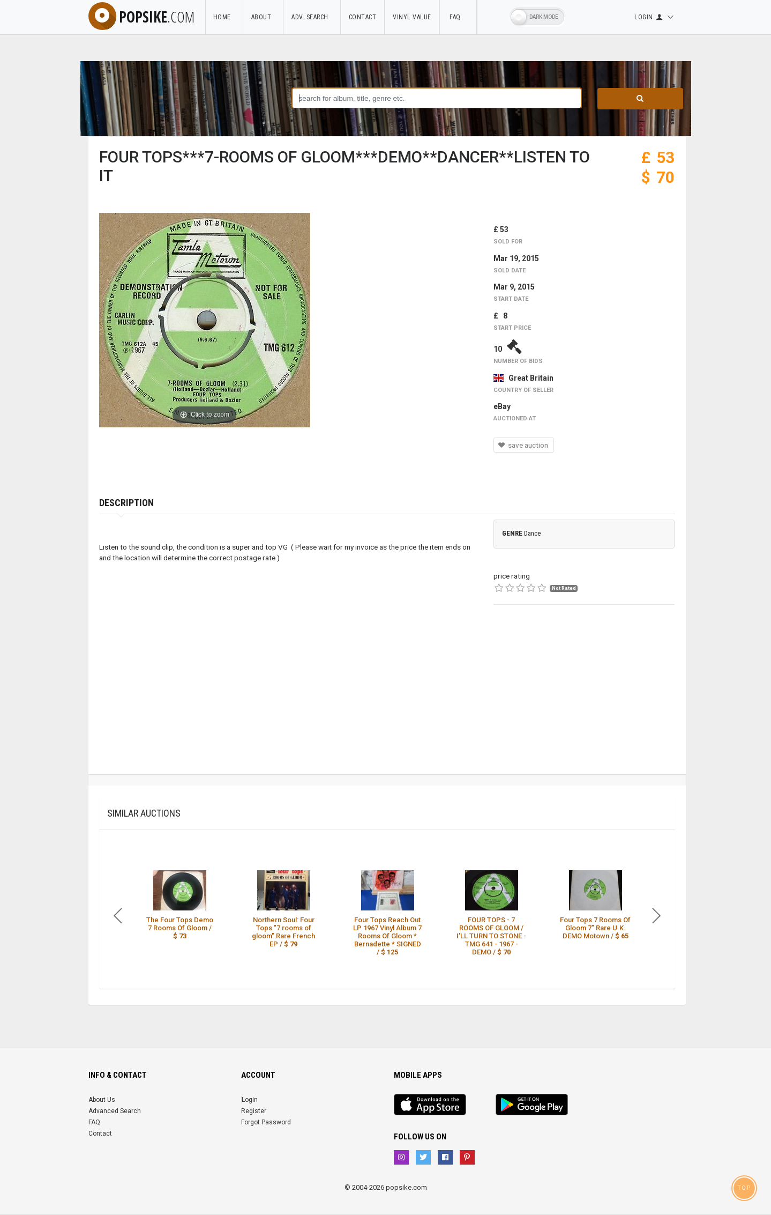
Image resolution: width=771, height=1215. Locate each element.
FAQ (458, 17)
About (263, 17)
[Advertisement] (584, 699)
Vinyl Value (412, 17)
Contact (363, 17)
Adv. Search (311, 17)
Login (250, 1099)
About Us (101, 1099)
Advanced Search (114, 1111)
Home (224, 17)
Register (253, 1111)
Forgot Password (266, 1122)
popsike (141, 16)
